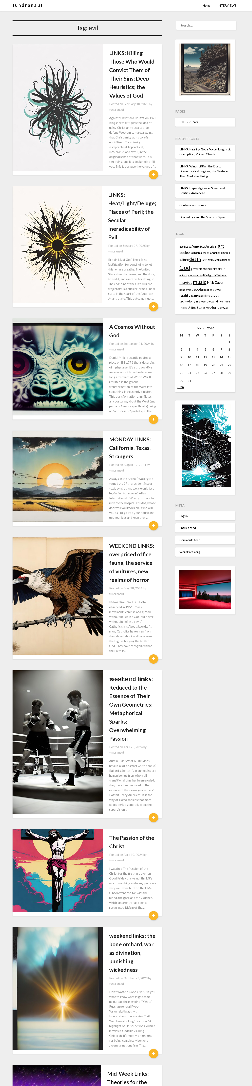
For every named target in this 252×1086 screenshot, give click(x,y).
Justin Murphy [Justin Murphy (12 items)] (195, 275)
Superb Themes (150, 1080)
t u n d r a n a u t (27, 5)
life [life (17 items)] (205, 275)
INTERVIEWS (227, 5)
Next (98, 1064)
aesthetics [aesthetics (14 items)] (185, 246)
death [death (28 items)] (195, 259)
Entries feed (187, 528)
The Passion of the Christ (109, 577)
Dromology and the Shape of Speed (203, 217)
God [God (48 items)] (184, 267)
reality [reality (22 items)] (185, 295)
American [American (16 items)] (211, 246)
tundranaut (129, 87)
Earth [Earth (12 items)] (204, 260)
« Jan (180, 387)
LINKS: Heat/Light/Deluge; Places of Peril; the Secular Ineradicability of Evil (111, 161)
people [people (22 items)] (197, 289)
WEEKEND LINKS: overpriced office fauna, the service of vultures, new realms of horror (115, 399)
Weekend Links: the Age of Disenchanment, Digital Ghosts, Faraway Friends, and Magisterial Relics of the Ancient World (117, 854)
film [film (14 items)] (219, 259)
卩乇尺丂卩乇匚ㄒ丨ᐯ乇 (107, 1026)
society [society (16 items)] (205, 295)
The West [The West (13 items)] (201, 301)
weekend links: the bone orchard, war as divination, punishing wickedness (110, 650)
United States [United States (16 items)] (196, 307)
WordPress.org (189, 552)
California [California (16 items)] (195, 252)
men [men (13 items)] (224, 275)
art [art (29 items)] (221, 246)
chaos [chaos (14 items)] (205, 252)
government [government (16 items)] (199, 268)
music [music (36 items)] (199, 282)
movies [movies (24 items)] (185, 282)
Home (207, 5)
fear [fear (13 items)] (214, 259)
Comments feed (189, 540)
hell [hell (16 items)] (210, 268)
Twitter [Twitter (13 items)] (183, 307)
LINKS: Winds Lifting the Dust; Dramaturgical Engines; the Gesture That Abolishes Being (203, 171)
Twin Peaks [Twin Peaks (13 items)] (224, 301)
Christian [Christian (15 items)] (215, 252)
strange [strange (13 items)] (215, 295)
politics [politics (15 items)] (207, 289)
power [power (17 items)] (217, 289)
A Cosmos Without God (107, 239)
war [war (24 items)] (225, 307)
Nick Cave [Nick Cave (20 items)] (215, 282)
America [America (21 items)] (198, 246)
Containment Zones (192, 205)
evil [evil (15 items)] (210, 259)
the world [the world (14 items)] (212, 301)
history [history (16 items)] (217, 268)
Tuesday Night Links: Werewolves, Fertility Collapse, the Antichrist (116, 949)
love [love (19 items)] (217, 275)
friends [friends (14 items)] (226, 259)
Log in (183, 516)
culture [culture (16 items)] (184, 259)
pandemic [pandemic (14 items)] (185, 289)
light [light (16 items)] (211, 275)
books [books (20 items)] (184, 252)
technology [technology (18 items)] (187, 301)
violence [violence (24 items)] (214, 307)
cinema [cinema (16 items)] (225, 252)
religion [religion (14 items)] (195, 295)
